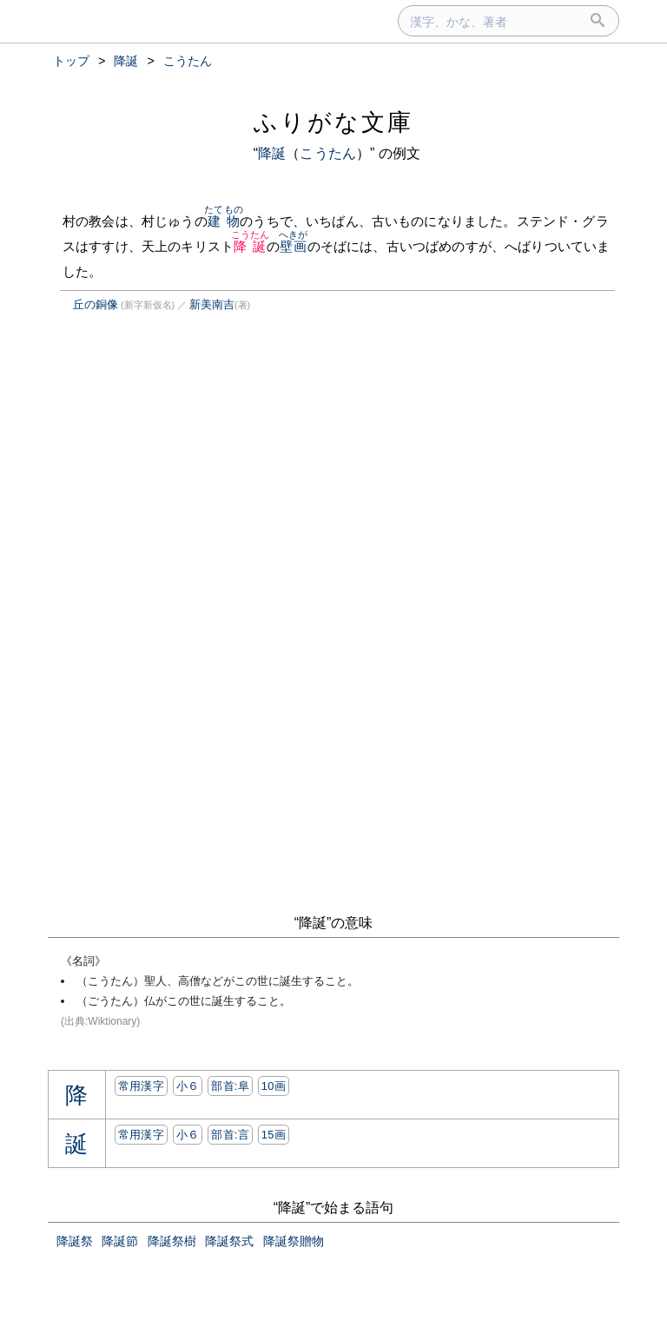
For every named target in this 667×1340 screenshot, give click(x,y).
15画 (273, 1134)
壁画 (293, 246)
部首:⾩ (230, 1085)
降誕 (272, 153)
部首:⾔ (230, 1134)
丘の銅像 (95, 304)
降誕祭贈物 (293, 1241)
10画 (273, 1085)
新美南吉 (211, 304)
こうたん (327, 153)
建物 (223, 221)
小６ (188, 1085)
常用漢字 (141, 1085)
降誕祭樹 (172, 1241)
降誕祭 (74, 1241)
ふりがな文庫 (333, 122)
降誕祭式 (229, 1241)
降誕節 (120, 1241)
